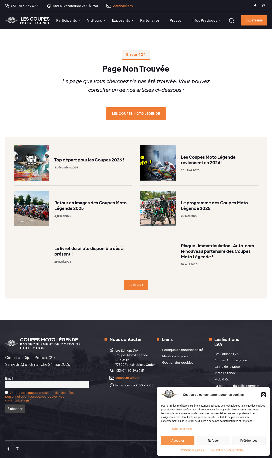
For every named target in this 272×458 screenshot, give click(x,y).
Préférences (249, 440)
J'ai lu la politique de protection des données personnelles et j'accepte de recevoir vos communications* (39, 396)
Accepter (177, 440)
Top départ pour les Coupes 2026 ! (89, 159)
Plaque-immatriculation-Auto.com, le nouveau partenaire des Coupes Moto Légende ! (218, 251)
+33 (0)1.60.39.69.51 (129, 370)
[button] (263, 395)
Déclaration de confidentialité (227, 450)
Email (9, 378)
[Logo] (27, 20)
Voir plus (136, 285)
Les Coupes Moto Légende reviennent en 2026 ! (208, 159)
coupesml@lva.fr (124, 5)
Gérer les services (182, 428)
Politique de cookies (192, 450)
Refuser (213, 440)
